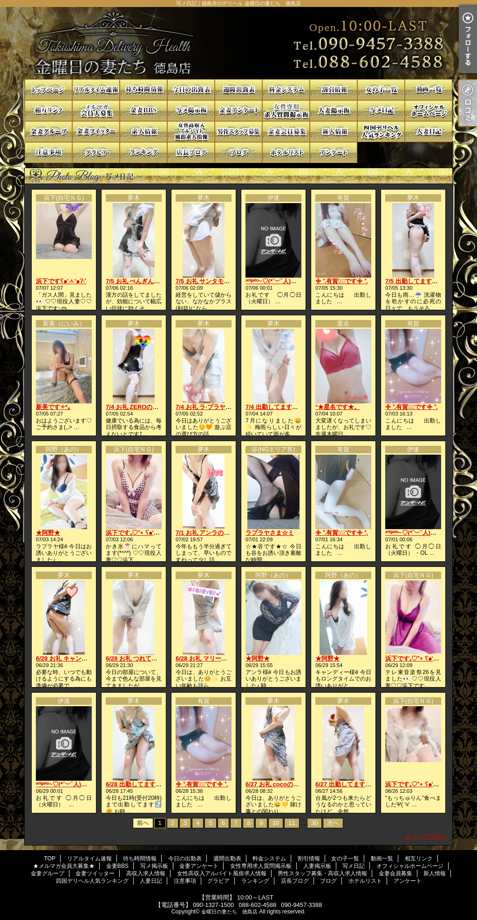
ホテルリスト (286, 152)
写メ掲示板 (191, 110)
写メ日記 (381, 110)
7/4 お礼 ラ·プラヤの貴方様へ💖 (219, 406)
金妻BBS (143, 110)
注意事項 (48, 152)
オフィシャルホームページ (428, 110)
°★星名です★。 (337, 406)
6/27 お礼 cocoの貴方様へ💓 (285, 784)
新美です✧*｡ (53, 406)
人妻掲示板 (333, 110)
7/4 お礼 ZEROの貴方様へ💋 (145, 406)
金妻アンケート (238, 110)
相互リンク (48, 110)
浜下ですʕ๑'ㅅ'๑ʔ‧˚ (61, 281)
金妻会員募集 (286, 131)
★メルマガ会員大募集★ (96, 110)
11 (291, 822)
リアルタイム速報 (96, 89)
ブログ (238, 152)
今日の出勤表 (191, 89)
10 (276, 822)
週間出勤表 (238, 89)
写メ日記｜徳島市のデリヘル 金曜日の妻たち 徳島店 (238, 43)
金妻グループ (48, 131)
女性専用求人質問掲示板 (286, 110)
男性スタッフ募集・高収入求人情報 (238, 131)
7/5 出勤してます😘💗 (416, 281)
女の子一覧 (381, 89)
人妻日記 (428, 131)
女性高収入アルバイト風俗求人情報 (191, 131)
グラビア (96, 152)
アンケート (333, 152)
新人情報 (333, 131)
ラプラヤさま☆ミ (269, 532)
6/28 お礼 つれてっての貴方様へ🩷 (153, 658)
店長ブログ (191, 152)
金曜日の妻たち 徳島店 (229, 911)
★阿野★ (48, 532)
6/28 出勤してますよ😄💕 (141, 784)
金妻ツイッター (96, 131)
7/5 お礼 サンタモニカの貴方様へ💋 (224, 281)
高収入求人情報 (143, 131)
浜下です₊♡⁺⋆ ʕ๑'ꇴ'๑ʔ (136, 532)
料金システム (286, 89)
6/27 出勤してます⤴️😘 (347, 784)
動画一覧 (428, 89)
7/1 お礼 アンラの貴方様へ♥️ (214, 532)
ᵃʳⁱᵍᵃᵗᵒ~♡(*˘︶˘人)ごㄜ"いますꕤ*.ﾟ (290, 281)
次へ (333, 822)
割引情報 (333, 89)
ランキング (143, 152)
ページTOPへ (429, 836)
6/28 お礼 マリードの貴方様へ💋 (220, 658)
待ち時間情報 (143, 89)
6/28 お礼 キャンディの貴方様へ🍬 (83, 658)
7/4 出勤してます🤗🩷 (276, 406)
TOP (48, 89)
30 (314, 822)
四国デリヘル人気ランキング (381, 131)
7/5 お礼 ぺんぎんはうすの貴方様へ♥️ (156, 281)
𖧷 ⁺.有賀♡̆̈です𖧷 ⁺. (341, 281)
